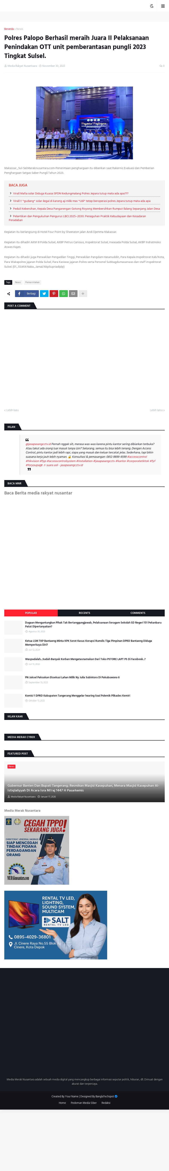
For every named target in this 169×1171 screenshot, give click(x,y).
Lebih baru (12, 410)
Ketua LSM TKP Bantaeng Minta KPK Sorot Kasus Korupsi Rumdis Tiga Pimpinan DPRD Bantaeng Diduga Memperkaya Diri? (88, 643)
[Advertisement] (84, 1140)
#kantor (120, 461)
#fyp (43, 461)
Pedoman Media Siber (84, 1103)
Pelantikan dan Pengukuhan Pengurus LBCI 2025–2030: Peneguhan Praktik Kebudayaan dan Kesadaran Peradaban (77, 218)
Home (62, 1103)
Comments (138, 613)
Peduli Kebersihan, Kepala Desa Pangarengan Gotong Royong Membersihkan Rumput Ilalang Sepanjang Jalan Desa (86, 208)
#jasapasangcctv (104, 461)
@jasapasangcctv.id (38, 444)
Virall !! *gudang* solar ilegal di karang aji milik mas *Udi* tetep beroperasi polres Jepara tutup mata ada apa (82, 200)
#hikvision (32, 461)
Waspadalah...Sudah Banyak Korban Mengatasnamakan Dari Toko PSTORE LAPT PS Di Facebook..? (85, 659)
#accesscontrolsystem (61, 461)
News (19, 29)
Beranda (9, 29)
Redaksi (106, 1103)
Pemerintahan (32, 282)
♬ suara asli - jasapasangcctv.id (63, 465)
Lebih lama (156, 410)
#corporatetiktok (137, 461)
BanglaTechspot (105, 1096)
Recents (84, 613)
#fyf (152, 461)
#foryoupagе (34, 465)
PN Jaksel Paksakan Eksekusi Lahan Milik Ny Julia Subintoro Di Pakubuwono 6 (72, 677)
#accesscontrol (137, 456)
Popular (31, 613)
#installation (84, 461)
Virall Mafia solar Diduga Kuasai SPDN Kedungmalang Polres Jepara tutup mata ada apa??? (70, 193)
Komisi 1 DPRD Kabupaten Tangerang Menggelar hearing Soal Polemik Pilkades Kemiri (77, 696)
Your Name (71, 1096)
